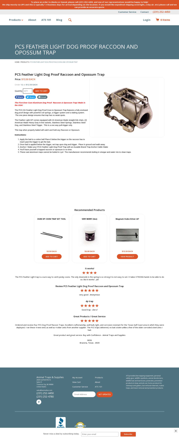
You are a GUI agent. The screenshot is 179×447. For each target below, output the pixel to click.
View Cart (76, 382)
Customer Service (127, 12)
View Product (51, 235)
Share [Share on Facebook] (19, 97)
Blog (59, 20)
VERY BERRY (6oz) (89, 219)
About (32, 20)
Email (42, 97)
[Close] (176, 431)
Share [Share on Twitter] (31, 97)
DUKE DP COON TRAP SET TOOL (51, 219)
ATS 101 (46, 20)
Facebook (38, 402)
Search (70, 19)
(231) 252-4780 (45, 396)
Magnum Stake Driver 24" (127, 219)
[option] (127, 107)
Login (147, 20)
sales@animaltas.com (44, 390)
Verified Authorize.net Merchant (80, 426)
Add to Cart (52, 256)
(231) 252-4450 (161, 12)
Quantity (19, 91)
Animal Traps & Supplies (89, 26)
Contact (144, 12)
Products (15, 20)
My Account (77, 377)
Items (163, 19)
